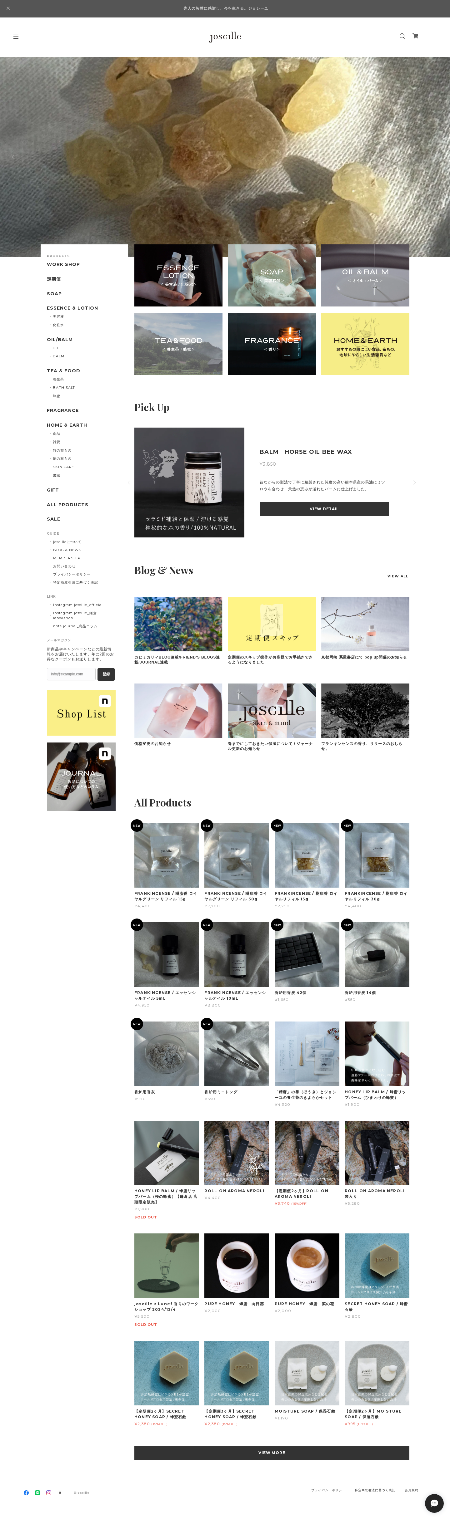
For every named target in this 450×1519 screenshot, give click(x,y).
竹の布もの (62, 450)
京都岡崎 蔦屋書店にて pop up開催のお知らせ (364, 657)
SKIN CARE (63, 467)
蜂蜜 (56, 396)
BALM (58, 356)
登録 (106, 674)
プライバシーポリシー (72, 574)
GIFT (53, 490)
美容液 (58, 316)
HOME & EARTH (67, 425)
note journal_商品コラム (75, 626)
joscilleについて (67, 542)
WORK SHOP (63, 264)
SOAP (54, 293)
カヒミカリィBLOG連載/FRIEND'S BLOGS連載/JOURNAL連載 (177, 659)
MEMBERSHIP (67, 558)
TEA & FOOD (63, 371)
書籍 (56, 475)
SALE (53, 519)
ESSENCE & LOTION (72, 308)
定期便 (54, 279)
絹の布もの (62, 458)
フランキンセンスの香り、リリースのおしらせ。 (361, 746)
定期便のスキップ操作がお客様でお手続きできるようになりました (270, 659)
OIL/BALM (60, 339)
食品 (56, 433)
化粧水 (58, 325)
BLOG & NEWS (67, 550)
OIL (56, 348)
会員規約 (411, 1490)
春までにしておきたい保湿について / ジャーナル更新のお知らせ (270, 746)
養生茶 (58, 379)
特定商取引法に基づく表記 (75, 582)
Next (436, 157)
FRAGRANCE (63, 410)
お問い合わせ (64, 566)
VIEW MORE (272, 1452)
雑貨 (56, 442)
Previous (14, 157)
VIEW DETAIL (324, 509)
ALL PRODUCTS (67, 504)
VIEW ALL (398, 576)
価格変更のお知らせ (152, 744)
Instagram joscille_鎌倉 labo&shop (75, 615)
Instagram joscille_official (78, 605)
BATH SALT (64, 387)
